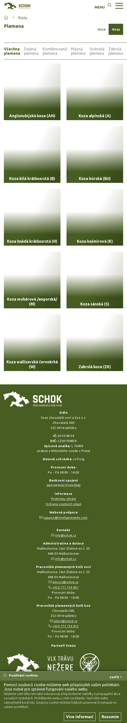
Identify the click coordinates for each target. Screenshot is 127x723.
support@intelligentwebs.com (66, 517)
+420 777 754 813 (65, 626)
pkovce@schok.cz (65, 581)
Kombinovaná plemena (55, 51)
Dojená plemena (31, 51)
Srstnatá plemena (97, 51)
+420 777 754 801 (65, 587)
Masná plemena (78, 51)
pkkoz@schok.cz (65, 620)
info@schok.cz (65, 535)
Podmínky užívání (63, 498)
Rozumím (110, 717)
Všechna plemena (12, 51)
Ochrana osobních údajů (63, 503)
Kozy (22, 18)
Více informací (79, 717)
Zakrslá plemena (115, 51)
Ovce (101, 29)
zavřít (116, 677)
